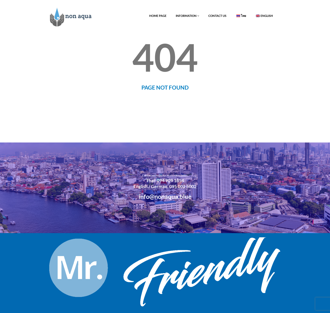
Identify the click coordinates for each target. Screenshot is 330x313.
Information (187, 15)
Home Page (157, 15)
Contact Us (217, 15)
